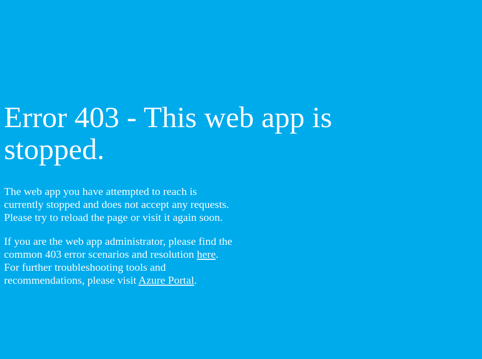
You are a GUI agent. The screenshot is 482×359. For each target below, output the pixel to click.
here (206, 254)
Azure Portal (166, 280)
